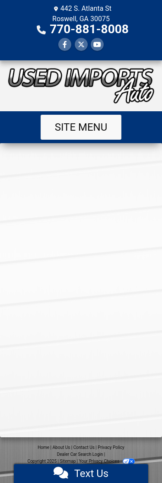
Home (43, 447)
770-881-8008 (89, 29)
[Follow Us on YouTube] (97, 44)
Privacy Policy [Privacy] (111, 447)
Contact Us (84, 447)
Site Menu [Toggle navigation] (81, 127)
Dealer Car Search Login (80, 454)
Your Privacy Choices (107, 461)
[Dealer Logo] (81, 85)
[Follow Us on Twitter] (81, 44)
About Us (61, 447)
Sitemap (68, 461)
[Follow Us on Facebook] (64, 44)
